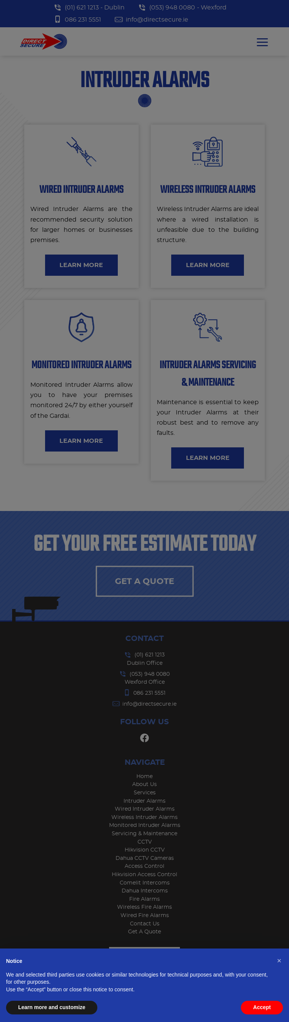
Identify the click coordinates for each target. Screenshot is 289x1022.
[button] (279, 961)
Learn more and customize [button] (51, 1007)
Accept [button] (262, 1007)
